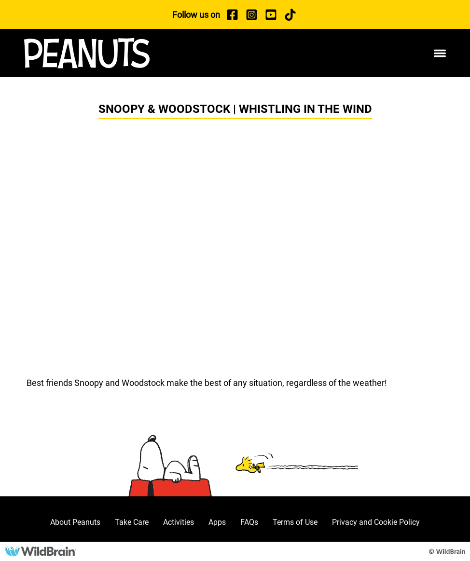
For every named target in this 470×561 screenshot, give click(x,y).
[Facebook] (232, 14)
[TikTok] (290, 14)
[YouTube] (270, 14)
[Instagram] (251, 14)
